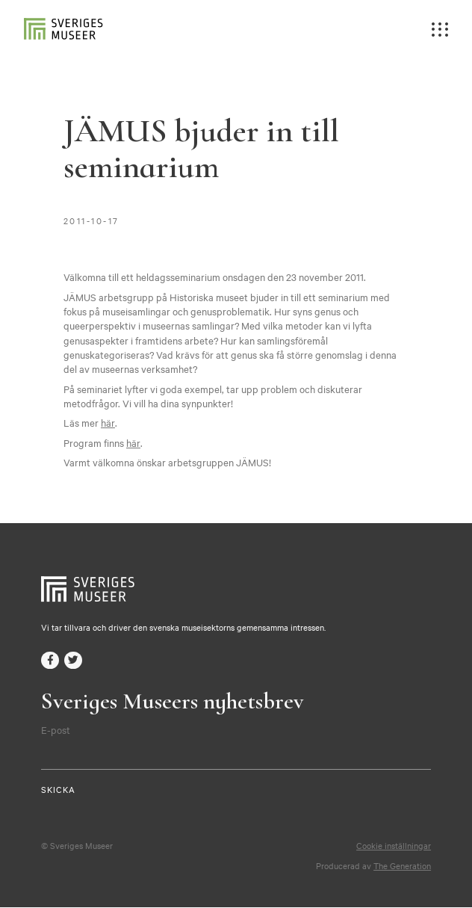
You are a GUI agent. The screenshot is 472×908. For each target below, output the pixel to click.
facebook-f (50, 661)
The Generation (402, 866)
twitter (73, 661)
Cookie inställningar (393, 846)
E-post (55, 729)
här (107, 422)
